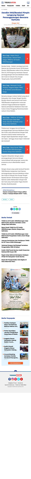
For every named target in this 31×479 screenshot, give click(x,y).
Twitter (19, 380)
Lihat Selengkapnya (15, 363)
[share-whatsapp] (17, 209)
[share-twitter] (14, 209)
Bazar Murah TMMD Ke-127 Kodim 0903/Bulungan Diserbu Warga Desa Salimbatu (12, 149)
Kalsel (11, 199)
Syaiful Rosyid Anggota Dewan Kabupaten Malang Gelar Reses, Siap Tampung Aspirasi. (10, 348)
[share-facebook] (11, 209)
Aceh (23, 5)
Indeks (18, 5)
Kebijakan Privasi (12, 383)
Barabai (5, 199)
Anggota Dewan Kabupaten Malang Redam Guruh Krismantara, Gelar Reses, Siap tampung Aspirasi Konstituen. (10, 340)
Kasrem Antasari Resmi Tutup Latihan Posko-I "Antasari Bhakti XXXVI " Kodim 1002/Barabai (15, 192)
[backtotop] (15, 371)
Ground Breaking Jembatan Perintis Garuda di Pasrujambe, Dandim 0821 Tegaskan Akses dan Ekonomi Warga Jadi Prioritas (11, 356)
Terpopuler (10, 5)
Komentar (15, 213)
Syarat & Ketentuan (9, 384)
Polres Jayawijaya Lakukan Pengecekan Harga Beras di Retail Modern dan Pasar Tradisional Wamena (11, 332)
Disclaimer (20, 383)
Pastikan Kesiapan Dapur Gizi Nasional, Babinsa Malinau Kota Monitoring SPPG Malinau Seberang (11, 324)
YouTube (22, 380)
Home (3, 5)
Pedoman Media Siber (20, 384)
